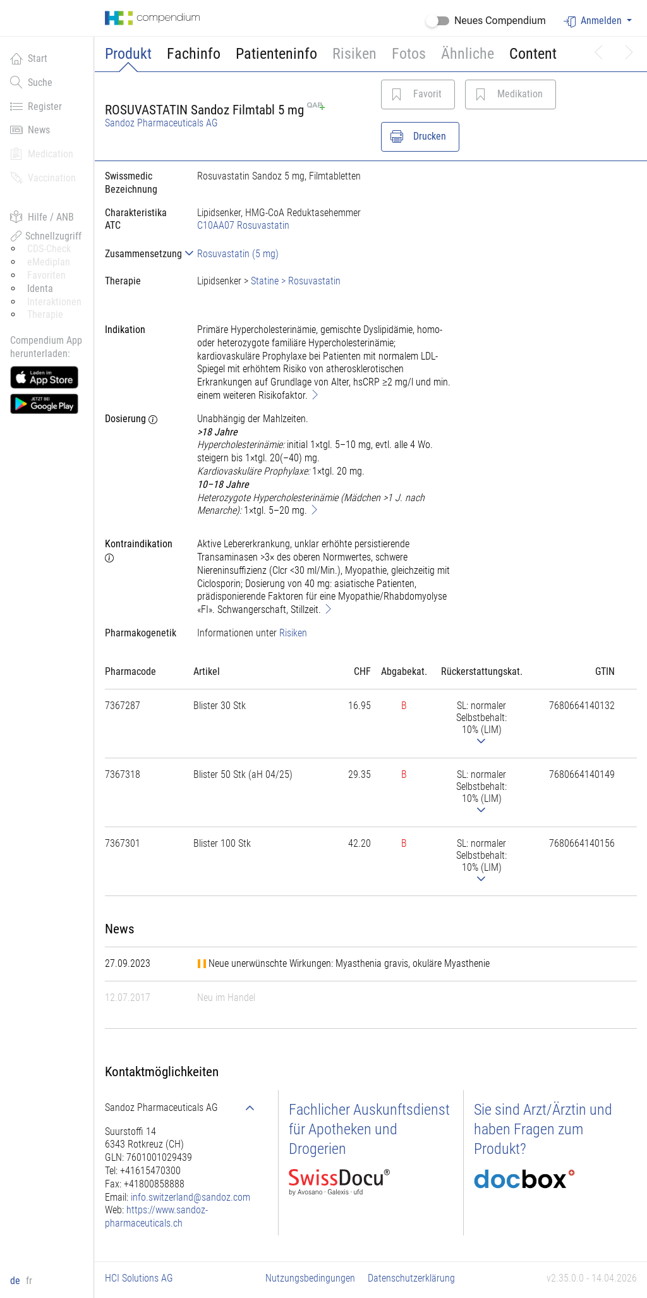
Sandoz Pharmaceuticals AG (161, 123)
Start (28, 58)
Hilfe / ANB (42, 216)
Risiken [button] (354, 54)
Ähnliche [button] (467, 54)
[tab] (141, 254)
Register (36, 106)
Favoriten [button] (46, 275)
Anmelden (594, 21)
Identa (40, 288)
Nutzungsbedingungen (310, 1278)
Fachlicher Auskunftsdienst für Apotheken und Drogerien (369, 1129)
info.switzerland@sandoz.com (190, 1197)
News (30, 129)
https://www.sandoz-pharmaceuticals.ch (156, 1216)
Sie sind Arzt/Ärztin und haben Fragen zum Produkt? (543, 1129)
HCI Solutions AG (139, 1278)
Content (533, 54)
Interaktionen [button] (54, 302)
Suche (31, 82)
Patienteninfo (276, 54)
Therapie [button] (45, 314)
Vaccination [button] (43, 177)
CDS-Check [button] (49, 249)
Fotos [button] (409, 54)
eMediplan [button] (48, 262)
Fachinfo (194, 54)
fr (29, 1281)
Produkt (128, 54)
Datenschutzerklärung (411, 1278)
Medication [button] (41, 153)
